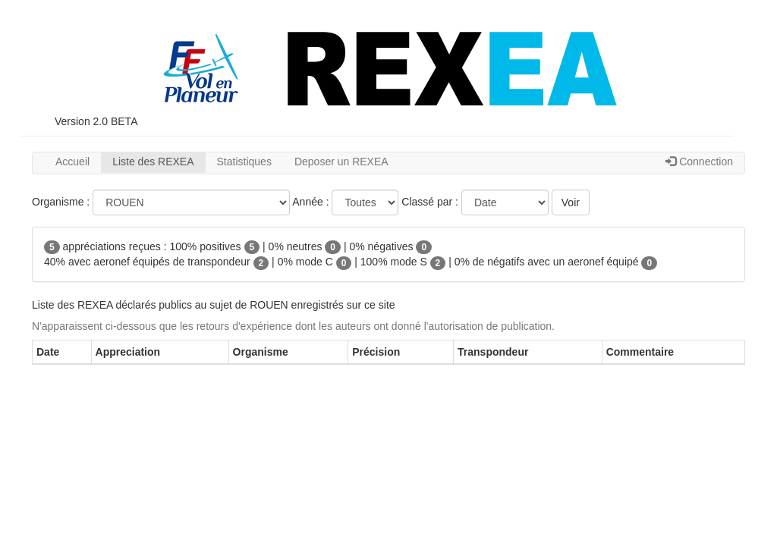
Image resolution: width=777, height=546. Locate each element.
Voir (571, 202)
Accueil (72, 161)
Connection (699, 161)
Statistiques (244, 161)
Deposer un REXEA (341, 161)
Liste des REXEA (152, 161)
